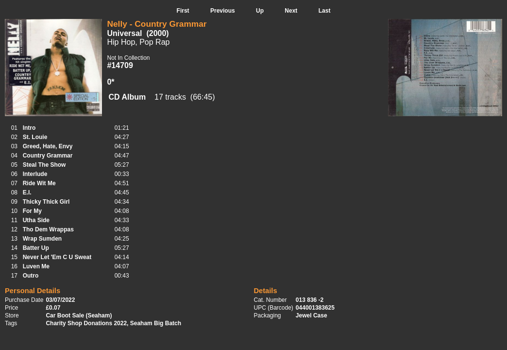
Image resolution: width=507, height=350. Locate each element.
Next (291, 10)
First (183, 10)
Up (260, 10)
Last (325, 10)
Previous (222, 10)
